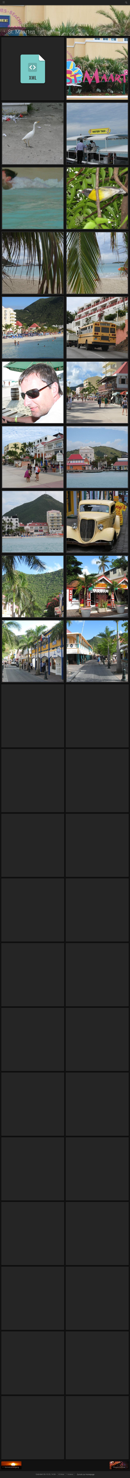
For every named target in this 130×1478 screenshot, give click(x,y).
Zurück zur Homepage (85, 1474)
